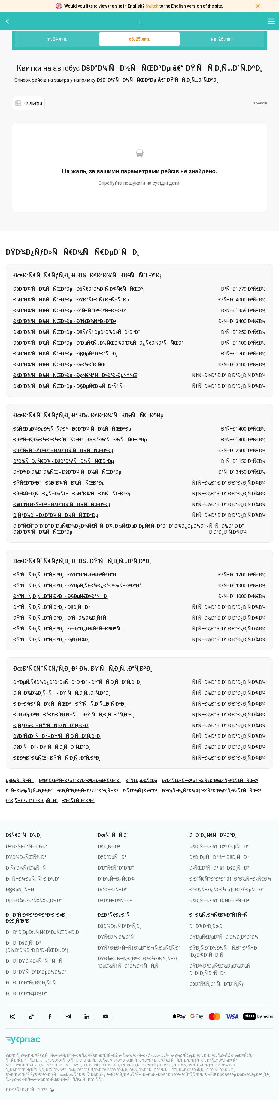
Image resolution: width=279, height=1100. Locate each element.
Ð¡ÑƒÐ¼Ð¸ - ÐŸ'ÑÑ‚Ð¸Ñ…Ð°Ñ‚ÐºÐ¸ (51, 725)
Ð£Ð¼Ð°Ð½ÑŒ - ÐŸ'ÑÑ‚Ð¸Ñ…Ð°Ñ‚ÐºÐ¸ (56, 758)
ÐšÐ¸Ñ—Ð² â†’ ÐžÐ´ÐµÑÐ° (32, 800)
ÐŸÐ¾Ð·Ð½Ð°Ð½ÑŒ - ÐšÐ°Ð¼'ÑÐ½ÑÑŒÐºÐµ (67, 472)
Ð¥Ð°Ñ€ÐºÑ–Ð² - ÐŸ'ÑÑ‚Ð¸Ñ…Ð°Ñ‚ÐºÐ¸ (57, 736)
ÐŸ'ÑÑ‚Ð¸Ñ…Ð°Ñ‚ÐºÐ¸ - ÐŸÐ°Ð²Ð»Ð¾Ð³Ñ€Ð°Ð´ (65, 575)
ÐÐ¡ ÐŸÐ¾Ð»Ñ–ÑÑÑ (36, 961)
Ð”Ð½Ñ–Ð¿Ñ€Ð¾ (116, 879)
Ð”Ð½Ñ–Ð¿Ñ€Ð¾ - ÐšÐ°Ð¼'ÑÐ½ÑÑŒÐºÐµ (63, 461)
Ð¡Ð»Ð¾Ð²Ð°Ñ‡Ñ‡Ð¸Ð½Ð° (34, 900)
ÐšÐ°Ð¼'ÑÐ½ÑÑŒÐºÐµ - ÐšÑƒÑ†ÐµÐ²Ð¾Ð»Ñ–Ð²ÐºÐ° (76, 332)
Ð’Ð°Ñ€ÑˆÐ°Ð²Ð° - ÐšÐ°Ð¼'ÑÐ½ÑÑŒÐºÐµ (63, 450)
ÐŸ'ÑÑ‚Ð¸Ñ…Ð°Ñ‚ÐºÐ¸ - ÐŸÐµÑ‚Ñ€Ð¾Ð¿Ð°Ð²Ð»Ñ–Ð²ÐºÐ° (77, 585)
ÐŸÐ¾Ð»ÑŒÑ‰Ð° (26, 857)
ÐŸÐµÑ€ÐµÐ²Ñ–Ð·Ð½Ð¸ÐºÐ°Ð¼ (223, 937)
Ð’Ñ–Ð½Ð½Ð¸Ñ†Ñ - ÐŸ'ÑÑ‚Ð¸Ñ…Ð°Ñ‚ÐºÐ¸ (61, 693)
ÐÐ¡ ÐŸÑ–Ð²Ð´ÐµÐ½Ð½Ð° (36, 972)
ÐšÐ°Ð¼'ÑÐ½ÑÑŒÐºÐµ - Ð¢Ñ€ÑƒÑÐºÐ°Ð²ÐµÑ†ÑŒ (75, 375)
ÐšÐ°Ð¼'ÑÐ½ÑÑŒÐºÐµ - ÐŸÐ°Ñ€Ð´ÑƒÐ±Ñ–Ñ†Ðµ (71, 300)
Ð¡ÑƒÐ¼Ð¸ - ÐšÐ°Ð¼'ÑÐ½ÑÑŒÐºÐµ (55, 515)
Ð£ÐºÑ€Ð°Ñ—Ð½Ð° (26, 846)
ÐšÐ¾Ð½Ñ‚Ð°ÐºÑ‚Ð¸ (119, 926)
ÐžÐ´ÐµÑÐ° (112, 857)
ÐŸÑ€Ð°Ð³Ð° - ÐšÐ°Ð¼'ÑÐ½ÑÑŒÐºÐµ (59, 483)
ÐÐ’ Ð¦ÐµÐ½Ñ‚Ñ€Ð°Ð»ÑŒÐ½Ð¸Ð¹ (43, 932)
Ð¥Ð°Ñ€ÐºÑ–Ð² (115, 900)
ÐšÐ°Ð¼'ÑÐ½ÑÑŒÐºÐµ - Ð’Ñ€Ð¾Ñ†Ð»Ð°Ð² (64, 321)
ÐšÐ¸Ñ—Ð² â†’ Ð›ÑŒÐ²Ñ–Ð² (219, 900)
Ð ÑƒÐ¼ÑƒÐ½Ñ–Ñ (28, 868)
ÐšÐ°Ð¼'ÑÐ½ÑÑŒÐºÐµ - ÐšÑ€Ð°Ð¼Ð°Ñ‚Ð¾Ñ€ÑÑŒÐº (78, 289)
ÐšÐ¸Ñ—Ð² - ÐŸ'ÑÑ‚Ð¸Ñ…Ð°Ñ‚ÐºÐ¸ (51, 747)
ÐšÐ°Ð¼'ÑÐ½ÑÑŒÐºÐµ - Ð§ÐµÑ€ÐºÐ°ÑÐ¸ (65, 354)
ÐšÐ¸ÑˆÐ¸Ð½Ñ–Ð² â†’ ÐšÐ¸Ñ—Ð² (87, 790)
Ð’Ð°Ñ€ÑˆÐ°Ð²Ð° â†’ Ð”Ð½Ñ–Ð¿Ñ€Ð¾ (230, 879)
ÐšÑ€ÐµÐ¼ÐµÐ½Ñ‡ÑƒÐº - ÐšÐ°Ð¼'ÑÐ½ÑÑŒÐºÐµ (72, 429)
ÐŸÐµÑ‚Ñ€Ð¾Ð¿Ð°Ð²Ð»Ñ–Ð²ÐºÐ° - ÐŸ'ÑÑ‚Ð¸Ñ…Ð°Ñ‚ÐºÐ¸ (77, 682)
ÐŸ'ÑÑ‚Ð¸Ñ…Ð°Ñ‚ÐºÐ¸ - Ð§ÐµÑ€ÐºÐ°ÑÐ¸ (60, 596)
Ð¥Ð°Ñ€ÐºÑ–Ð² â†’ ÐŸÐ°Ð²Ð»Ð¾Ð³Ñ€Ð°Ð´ (80, 780)
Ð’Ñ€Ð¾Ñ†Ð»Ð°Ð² (140, 790)
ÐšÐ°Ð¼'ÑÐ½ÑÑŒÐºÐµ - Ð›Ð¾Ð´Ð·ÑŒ (59, 364)
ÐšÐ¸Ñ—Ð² (109, 846)
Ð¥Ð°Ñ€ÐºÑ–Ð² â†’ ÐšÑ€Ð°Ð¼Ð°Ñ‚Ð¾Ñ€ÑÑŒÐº (210, 780)
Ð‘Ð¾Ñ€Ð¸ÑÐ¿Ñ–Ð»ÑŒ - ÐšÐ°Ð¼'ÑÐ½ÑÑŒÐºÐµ (72, 494)
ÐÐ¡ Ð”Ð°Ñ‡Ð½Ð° (26, 993)
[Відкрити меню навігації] (271, 21)
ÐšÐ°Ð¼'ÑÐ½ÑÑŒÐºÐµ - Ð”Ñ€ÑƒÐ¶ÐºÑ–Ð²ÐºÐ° (70, 310)
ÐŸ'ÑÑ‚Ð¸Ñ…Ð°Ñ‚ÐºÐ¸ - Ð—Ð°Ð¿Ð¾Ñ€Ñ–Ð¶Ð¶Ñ (68, 629)
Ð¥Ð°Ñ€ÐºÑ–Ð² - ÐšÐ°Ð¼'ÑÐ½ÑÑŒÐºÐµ (61, 504)
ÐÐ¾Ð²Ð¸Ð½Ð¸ (206, 926)
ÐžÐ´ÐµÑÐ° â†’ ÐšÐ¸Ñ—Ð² (219, 857)
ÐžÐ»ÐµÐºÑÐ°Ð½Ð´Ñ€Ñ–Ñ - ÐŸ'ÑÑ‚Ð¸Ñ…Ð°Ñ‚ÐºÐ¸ (73, 715)
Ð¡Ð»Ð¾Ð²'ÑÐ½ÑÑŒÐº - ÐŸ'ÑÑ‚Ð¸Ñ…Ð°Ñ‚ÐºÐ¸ (69, 704)
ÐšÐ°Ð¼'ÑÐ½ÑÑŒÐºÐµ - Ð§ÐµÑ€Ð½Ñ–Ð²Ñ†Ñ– (69, 386)
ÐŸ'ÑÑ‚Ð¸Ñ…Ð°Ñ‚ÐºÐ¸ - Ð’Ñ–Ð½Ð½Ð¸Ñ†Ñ (61, 618)
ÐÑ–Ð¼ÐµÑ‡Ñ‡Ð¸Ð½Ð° (29, 790)
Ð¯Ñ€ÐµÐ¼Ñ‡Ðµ (141, 780)
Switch (152, 6)
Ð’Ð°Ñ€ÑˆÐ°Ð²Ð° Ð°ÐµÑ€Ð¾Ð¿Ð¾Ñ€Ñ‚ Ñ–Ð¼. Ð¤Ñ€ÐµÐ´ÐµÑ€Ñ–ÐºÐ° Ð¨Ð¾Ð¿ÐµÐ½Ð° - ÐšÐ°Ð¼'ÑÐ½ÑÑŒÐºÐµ (110, 529)
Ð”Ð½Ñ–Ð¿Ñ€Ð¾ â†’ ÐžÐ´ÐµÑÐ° (226, 890)
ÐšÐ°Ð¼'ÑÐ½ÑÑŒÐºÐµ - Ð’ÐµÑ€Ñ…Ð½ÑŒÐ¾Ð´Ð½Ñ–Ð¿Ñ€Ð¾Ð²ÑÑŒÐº (98, 343)
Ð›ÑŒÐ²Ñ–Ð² (112, 890)
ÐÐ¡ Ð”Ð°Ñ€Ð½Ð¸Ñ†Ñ (32, 983)
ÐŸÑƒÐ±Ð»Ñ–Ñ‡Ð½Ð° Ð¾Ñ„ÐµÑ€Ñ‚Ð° (139, 948)
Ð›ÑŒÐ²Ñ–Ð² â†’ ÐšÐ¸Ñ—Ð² (219, 868)
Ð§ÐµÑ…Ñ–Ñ (20, 780)
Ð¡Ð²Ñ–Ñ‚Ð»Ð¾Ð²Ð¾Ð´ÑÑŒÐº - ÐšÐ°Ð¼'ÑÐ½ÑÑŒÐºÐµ (80, 440)
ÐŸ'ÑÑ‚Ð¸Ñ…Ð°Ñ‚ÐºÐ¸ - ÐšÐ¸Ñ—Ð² (51, 607)
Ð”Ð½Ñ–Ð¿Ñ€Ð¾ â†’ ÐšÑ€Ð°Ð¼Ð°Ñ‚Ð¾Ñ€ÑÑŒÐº (211, 790)
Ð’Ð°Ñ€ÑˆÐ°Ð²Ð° (78, 800)
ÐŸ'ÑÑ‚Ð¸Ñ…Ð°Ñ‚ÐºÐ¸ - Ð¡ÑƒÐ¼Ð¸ (51, 639)
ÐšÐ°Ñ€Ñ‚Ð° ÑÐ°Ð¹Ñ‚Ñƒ (216, 984)
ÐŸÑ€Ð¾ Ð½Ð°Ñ (118, 937)
